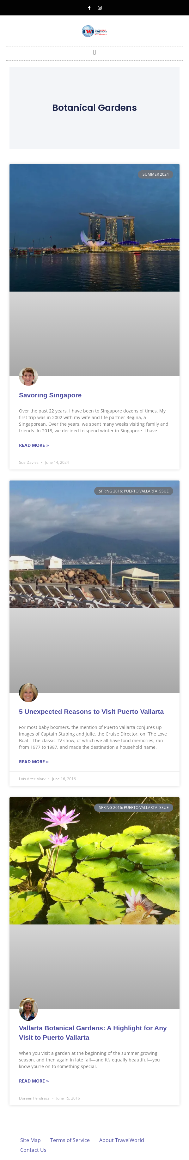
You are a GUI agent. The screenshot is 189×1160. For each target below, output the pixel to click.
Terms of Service (70, 1140)
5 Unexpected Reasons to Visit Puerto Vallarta (91, 711)
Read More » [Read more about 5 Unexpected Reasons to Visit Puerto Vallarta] (34, 762)
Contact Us (33, 1149)
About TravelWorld (121, 1140)
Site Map (30, 1140)
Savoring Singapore (50, 395)
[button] (94, 52)
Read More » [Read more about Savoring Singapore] (34, 445)
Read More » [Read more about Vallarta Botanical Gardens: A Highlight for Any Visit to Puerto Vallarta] (34, 1081)
